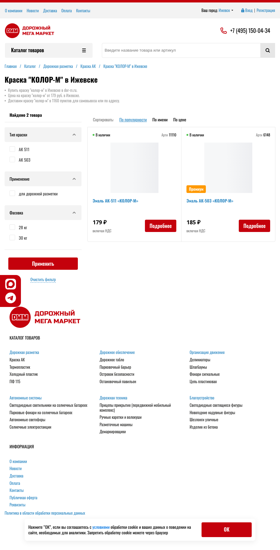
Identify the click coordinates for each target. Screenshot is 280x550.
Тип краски (43, 134)
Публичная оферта (23, 497)
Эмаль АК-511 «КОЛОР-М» (115, 200)
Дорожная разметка (24, 352)
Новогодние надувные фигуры (212, 412)
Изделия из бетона (204, 427)
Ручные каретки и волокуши (121, 417)
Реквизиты (18, 504)
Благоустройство (202, 397)
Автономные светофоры (27, 419)
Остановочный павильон (118, 381)
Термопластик (20, 367)
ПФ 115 (15, 381)
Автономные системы (26, 397)
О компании (13, 10)
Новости (33, 10)
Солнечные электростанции (30, 427)
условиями (101, 527)
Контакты (83, 10)
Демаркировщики (113, 431)
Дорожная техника (113, 397)
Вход (246, 10)
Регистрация (266, 10)
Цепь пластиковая (203, 381)
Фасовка (43, 212)
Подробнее (161, 226)
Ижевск (226, 10)
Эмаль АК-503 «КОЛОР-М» (209, 200)
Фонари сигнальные (205, 374)
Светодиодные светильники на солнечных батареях (48, 405)
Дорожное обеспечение (117, 352)
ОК (226, 529)
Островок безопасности (117, 374)
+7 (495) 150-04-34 (250, 30)
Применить (43, 263)
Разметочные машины (116, 424)
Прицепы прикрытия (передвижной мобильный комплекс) (135, 407)
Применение (43, 178)
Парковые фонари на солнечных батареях (41, 412)
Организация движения (207, 352)
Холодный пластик (24, 374)
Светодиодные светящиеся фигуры (216, 405)
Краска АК (17, 359)
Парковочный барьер (115, 367)
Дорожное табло (112, 359)
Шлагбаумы (198, 367)
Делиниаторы (200, 359)
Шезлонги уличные (204, 419)
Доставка (50, 10)
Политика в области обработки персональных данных (45, 513)
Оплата (66, 10)
